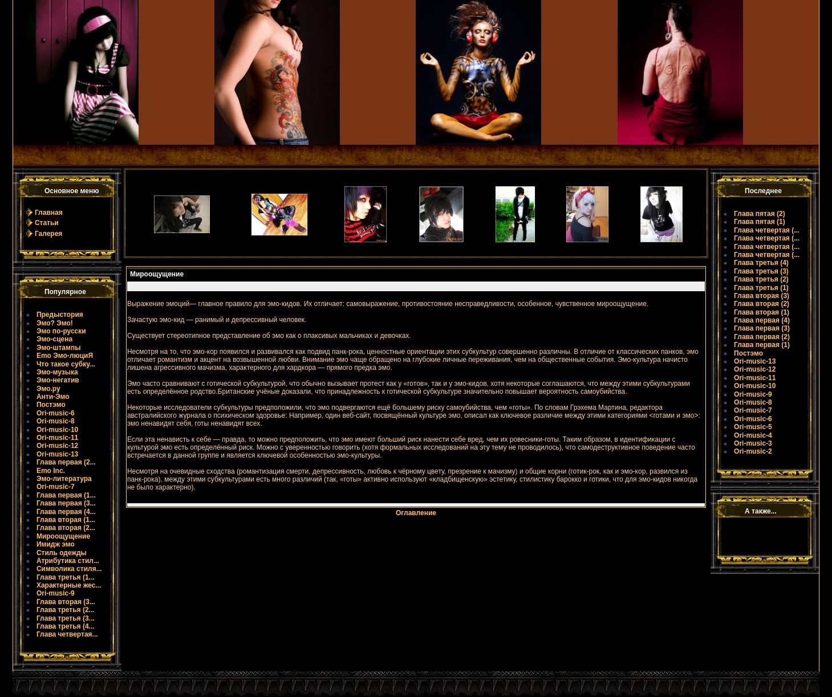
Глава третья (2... (65, 610)
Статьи (47, 223)
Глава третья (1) (761, 288)
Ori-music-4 (753, 435)
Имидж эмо (55, 544)
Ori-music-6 (55, 413)
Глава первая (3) (762, 328)
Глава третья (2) (761, 279)
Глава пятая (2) (759, 214)
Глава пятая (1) (759, 222)
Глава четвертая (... (766, 230)
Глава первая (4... (66, 512)
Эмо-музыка (57, 372)
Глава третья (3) (761, 271)
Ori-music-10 (57, 430)
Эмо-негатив (57, 380)
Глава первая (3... (66, 503)
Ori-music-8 (55, 421)
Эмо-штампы (58, 348)
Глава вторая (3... (65, 602)
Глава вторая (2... (65, 528)
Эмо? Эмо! (54, 323)
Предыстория (59, 315)
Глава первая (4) (762, 320)
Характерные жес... (69, 585)
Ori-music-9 (55, 593)
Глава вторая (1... (65, 520)
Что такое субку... (65, 364)
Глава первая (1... (66, 495)
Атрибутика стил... (67, 561)
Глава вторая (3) (761, 296)
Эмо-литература (64, 479)
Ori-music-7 (55, 487)
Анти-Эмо (53, 397)
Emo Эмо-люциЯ (64, 356)
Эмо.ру (48, 389)
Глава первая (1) (762, 345)
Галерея (48, 234)
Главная (49, 213)
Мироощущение (63, 536)
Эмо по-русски (61, 331)
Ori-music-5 (753, 427)
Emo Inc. (50, 471)
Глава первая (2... (66, 462)
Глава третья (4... (65, 626)
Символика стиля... (69, 569)
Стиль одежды (61, 553)
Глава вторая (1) (761, 312)
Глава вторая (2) (761, 304)
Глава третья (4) (761, 263)
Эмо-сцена (54, 339)
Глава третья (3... (65, 618)
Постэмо (51, 405)
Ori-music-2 (753, 451)
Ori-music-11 (57, 438)
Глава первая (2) (762, 337)
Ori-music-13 (57, 454)
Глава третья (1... (65, 577)
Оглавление (416, 513)
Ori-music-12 (57, 446)
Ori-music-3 (753, 443)
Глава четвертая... (67, 634)
